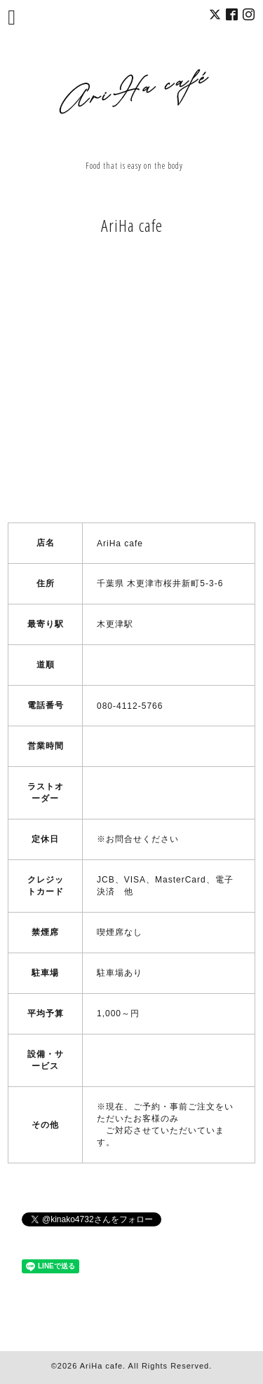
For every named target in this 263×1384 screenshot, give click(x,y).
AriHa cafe (101, 1366)
